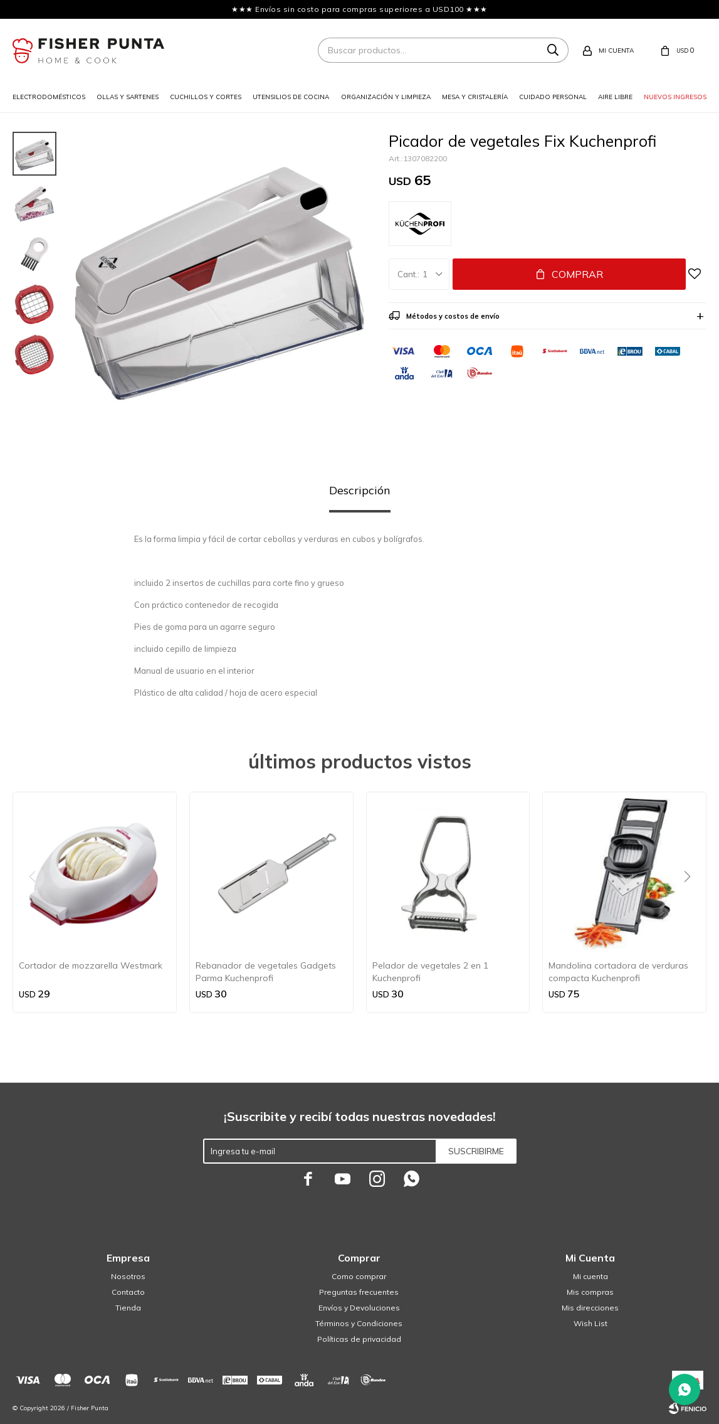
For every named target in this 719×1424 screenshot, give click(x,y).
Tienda (128, 1307)
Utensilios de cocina (291, 97)
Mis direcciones (590, 1307)
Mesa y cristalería (475, 97)
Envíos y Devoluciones (359, 1307)
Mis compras (590, 1292)
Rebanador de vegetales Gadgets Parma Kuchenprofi (266, 972)
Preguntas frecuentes (359, 1292)
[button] (691, 902)
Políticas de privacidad (359, 1339)
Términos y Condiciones (358, 1323)
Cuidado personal (553, 97)
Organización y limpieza (386, 97)
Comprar (577, 274)
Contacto (128, 1292)
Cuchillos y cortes (205, 97)
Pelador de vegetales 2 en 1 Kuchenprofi (430, 972)
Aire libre (615, 97)
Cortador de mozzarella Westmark (90, 965)
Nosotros (128, 1276)
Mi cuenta (590, 1276)
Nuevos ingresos (675, 97)
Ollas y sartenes (128, 97)
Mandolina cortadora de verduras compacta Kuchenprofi (618, 972)
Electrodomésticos (49, 97)
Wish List (590, 1323)
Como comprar (359, 1276)
